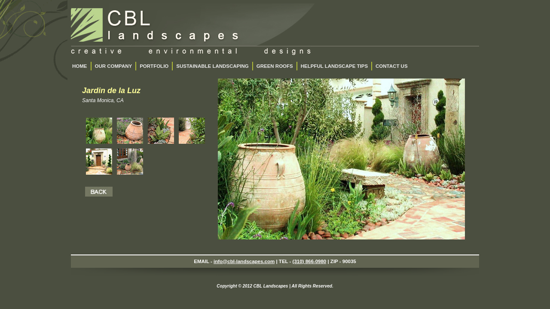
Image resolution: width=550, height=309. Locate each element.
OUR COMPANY (113, 66)
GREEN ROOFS (275, 66)
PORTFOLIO (154, 66)
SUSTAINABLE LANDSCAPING (212, 66)
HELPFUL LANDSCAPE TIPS (334, 66)
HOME (79, 66)
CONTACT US (392, 66)
